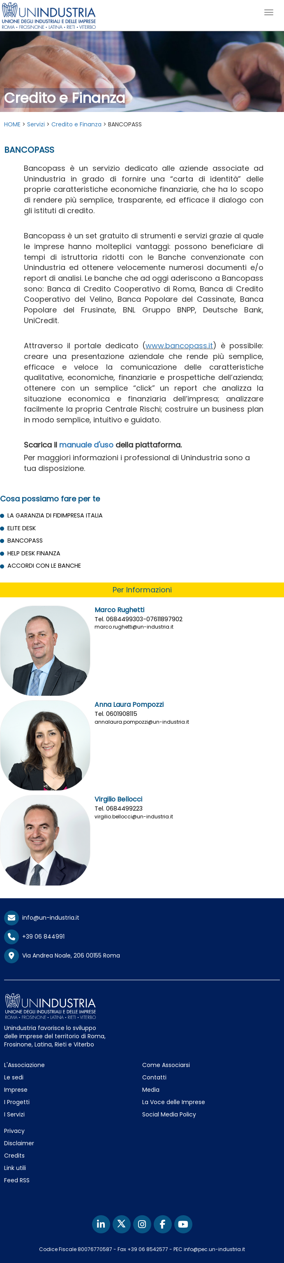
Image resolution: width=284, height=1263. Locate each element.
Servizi (36, 124)
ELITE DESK (21, 528)
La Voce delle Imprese (173, 1102)
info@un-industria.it (41, 917)
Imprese (16, 1090)
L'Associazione (24, 1065)
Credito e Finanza (76, 124)
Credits (14, 1155)
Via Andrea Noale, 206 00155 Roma (62, 955)
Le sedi (13, 1077)
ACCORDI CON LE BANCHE (44, 566)
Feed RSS (17, 1180)
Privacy (14, 1131)
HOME (12, 124)
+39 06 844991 (34, 936)
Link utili (15, 1168)
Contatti (154, 1077)
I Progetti (17, 1102)
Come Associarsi (166, 1065)
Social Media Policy (169, 1114)
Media (150, 1090)
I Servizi (14, 1114)
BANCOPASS (25, 540)
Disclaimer (19, 1143)
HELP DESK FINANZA (33, 553)
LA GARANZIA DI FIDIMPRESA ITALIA (55, 515)
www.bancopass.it (179, 345)
